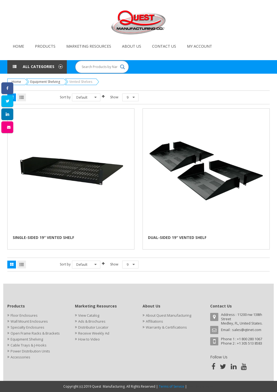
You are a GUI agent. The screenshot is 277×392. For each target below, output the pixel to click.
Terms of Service (171, 386)
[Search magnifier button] (122, 67)
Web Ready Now (201, 386)
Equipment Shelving (45, 81)
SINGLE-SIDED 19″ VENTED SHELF (43, 237)
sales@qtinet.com (246, 329)
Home (16, 81)
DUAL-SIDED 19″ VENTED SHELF (177, 237)
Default (81, 97)
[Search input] (99, 67)
